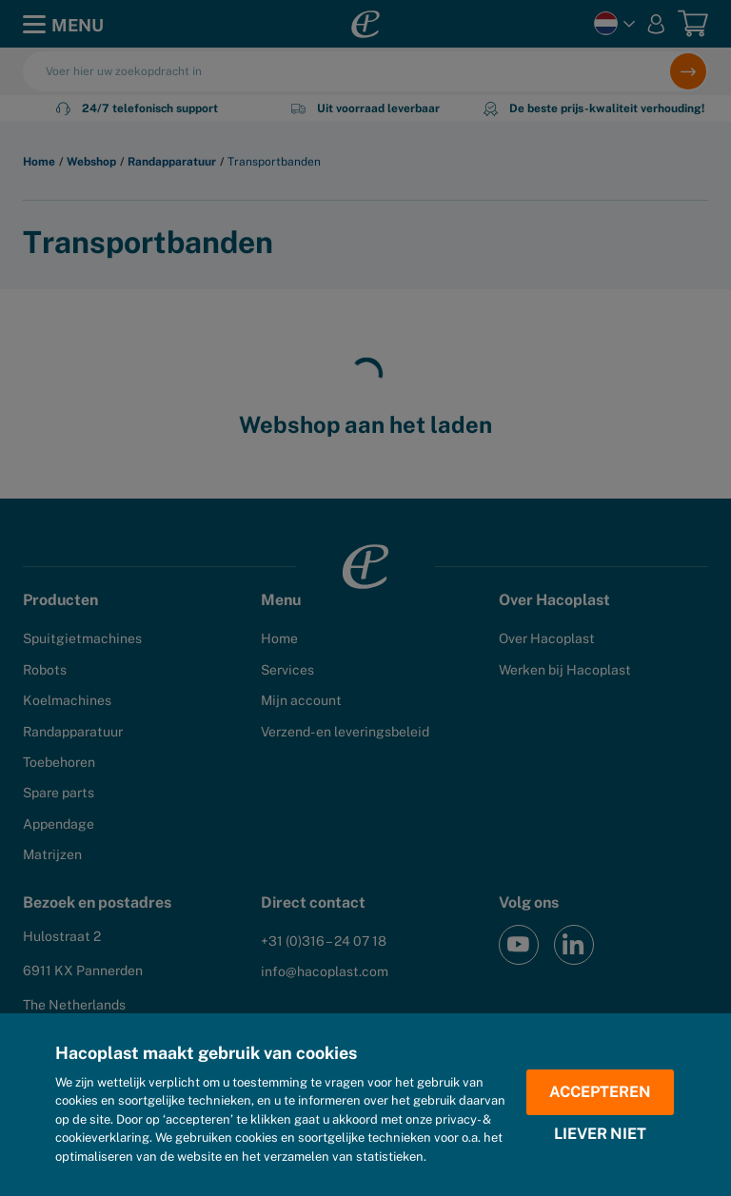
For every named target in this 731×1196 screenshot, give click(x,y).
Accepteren (600, 1092)
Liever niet (600, 1134)
